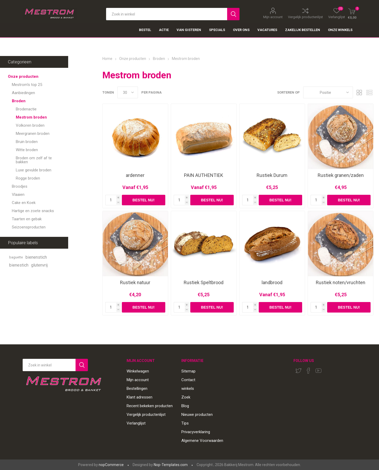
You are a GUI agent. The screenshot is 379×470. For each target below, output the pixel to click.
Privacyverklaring (195, 432)
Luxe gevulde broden (33, 170)
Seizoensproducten (29, 227)
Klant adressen (139, 397)
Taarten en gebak (27, 219)
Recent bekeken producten (150, 405)
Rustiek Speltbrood (203, 282)
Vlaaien (18, 194)
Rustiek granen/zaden (341, 175)
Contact (188, 379)
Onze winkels (340, 30)
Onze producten (23, 76)
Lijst (369, 92)
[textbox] (166, 14)
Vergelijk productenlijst (305, 17)
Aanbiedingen (23, 92)
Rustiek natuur (135, 282)
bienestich (18, 265)
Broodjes (19, 186)
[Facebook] (308, 370)
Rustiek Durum (272, 175)
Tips (185, 423)
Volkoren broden (30, 125)
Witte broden (27, 149)
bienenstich (36, 257)
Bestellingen (137, 388)
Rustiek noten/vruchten (340, 282)
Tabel (359, 92)
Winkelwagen (138, 371)
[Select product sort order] (328, 92)
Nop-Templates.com (171, 465)
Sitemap (188, 371)
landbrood (272, 282)
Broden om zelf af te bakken (34, 160)
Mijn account (273, 17)
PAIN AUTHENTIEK (203, 175)
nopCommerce (111, 465)
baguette (16, 257)
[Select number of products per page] (127, 92)
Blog (185, 405)
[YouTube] (318, 370)
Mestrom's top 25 (27, 84)
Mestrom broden (31, 117)
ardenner (135, 175)
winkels (187, 388)
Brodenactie (26, 109)
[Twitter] (298, 370)
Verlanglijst (136, 423)
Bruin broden (27, 141)
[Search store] (49, 365)
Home (107, 59)
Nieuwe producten (197, 414)
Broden (19, 101)
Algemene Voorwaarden (202, 440)
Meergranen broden (32, 133)
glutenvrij (39, 265)
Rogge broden (28, 178)
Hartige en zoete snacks (33, 210)
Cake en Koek (24, 202)
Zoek (185, 397)
